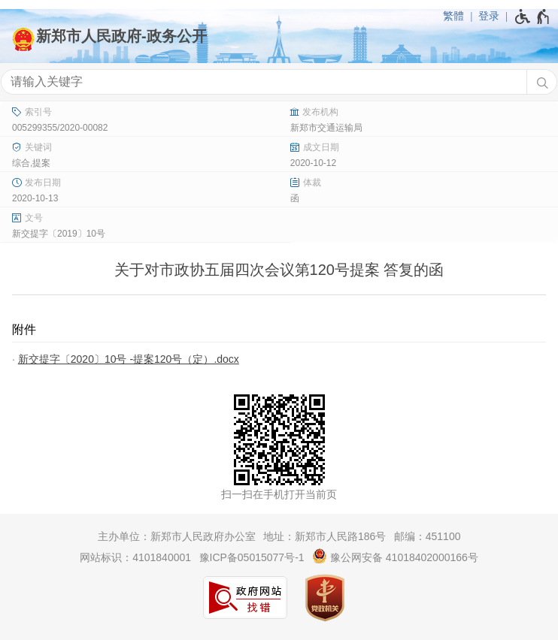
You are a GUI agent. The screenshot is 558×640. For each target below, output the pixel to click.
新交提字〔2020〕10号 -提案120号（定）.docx (128, 359)
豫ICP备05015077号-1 (252, 557)
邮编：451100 (427, 536)
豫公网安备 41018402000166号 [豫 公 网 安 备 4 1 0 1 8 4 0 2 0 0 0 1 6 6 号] (395, 555)
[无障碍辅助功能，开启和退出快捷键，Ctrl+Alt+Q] (533, 17)
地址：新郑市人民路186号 (324, 536)
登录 (488, 16)
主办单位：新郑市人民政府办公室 (177, 536)
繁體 (453, 16)
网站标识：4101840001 (135, 557)
